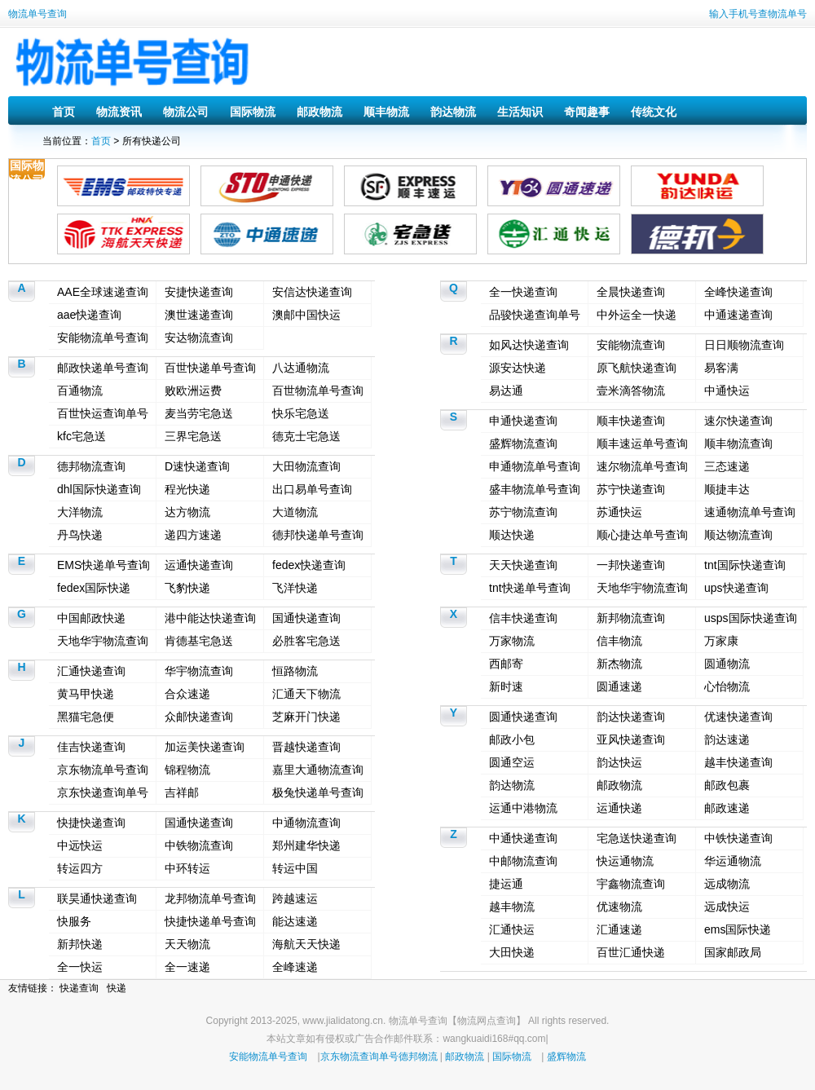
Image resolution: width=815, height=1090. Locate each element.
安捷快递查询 (199, 291)
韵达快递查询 (631, 716)
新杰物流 (619, 663)
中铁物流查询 (199, 845)
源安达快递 (517, 367)
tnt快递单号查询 (529, 587)
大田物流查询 (306, 466)
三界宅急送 (193, 436)
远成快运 (727, 906)
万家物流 (512, 640)
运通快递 (619, 807)
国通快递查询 (306, 617)
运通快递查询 (199, 564)
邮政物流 (319, 111)
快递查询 (79, 988)
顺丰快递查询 (631, 420)
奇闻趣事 (587, 111)
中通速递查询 (738, 314)
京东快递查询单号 (102, 792)
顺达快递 (512, 534)
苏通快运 (619, 512)
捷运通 (506, 883)
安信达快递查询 (312, 291)
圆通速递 (619, 686)
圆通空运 (512, 762)
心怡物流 (727, 686)
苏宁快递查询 (631, 489)
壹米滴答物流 (631, 390)
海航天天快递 (306, 944)
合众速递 (187, 693)
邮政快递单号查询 (102, 367)
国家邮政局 (732, 952)
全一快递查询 (523, 291)
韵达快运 (619, 762)
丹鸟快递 (80, 534)
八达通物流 (300, 367)
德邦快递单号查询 (317, 534)
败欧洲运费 (193, 390)
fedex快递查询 (309, 564)
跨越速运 (295, 898)
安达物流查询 (199, 337)
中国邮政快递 (91, 617)
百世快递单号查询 (210, 367)
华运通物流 (732, 860)
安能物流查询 (631, 344)
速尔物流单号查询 (642, 466)
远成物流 (727, 883)
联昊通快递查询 (97, 898)
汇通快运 (512, 929)
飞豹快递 (187, 587)
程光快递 (187, 489)
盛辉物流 (566, 1056)
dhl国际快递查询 (99, 489)
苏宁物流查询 (523, 512)
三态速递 (727, 466)
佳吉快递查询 (91, 746)
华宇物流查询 (199, 670)
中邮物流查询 (523, 860)
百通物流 (80, 390)
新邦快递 (80, 944)
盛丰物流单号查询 (534, 489)
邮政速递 (727, 807)
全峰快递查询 (738, 291)
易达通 (506, 390)
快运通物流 (625, 860)
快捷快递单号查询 (210, 921)
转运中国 (295, 868)
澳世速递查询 (199, 314)
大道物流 (295, 512)
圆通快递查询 (523, 716)
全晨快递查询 (631, 291)
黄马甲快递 (85, 693)
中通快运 (727, 390)
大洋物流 (80, 512)
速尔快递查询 (738, 420)
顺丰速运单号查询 (642, 443)
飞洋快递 (295, 587)
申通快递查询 (523, 420)
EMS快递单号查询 (103, 564)
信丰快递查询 (523, 617)
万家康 (721, 640)
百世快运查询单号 (102, 413)
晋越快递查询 (306, 746)
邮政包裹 (727, 785)
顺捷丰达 (727, 489)
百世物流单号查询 (317, 390)
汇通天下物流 (306, 693)
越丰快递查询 (738, 762)
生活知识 (520, 111)
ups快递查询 (736, 587)
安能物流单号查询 (102, 337)
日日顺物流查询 (744, 344)
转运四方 (80, 868)
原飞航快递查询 (636, 367)
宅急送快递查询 (636, 838)
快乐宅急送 (300, 413)
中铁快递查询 (738, 838)
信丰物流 (619, 640)
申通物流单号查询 (534, 466)
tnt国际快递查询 (745, 564)
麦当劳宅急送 (199, 413)
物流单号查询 (37, 14)
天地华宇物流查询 (102, 640)
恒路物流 (295, 670)
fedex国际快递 (93, 587)
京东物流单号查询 (102, 769)
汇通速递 (619, 929)
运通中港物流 (523, 807)
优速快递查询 (738, 716)
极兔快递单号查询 (317, 792)
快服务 (74, 921)
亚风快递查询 (631, 739)
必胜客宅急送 (306, 640)
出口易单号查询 (312, 489)
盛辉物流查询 (523, 443)
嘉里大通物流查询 (317, 769)
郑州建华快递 (306, 845)
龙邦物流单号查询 (210, 898)
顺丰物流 (386, 111)
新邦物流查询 (631, 617)
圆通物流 (727, 663)
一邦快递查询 (631, 564)
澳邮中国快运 (306, 314)
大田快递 (512, 952)
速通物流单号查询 (749, 512)
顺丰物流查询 (738, 443)
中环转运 (187, 868)
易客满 (721, 367)
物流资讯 (119, 111)
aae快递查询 (89, 314)
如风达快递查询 (529, 344)
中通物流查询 (306, 822)
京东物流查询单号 (359, 1056)
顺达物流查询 (738, 534)
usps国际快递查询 (750, 617)
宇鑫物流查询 (631, 883)
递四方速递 (193, 534)
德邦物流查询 (91, 466)
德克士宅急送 (306, 436)
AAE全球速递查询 (102, 291)
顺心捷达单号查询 (642, 534)
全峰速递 (295, 966)
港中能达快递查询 (210, 617)
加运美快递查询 (204, 746)
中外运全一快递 (636, 314)
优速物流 (619, 906)
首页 (63, 111)
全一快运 (80, 966)
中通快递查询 (523, 838)
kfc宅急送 (81, 436)
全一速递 (187, 966)
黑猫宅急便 (85, 716)
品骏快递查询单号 (534, 314)
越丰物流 (512, 906)
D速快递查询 (197, 466)
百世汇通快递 (631, 952)
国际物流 (252, 111)
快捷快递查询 (91, 822)
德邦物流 (418, 1056)
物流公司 (186, 111)
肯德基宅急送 (199, 640)
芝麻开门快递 (306, 716)
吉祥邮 (182, 792)
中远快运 (80, 845)
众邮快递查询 (199, 716)
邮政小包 (512, 739)
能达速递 (295, 921)
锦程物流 (187, 769)
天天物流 (187, 944)
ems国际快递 (737, 929)
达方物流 (187, 512)
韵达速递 (727, 739)
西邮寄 (506, 663)
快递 (116, 988)
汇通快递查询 (91, 670)
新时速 (506, 686)
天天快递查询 (523, 564)
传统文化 (653, 111)
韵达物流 (453, 111)
